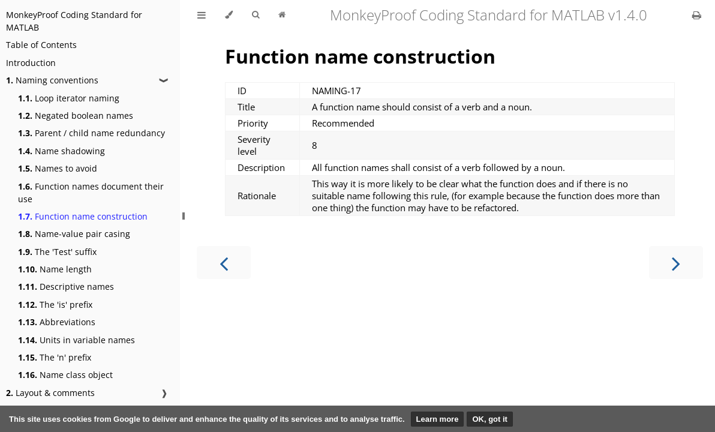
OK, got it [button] (489, 419)
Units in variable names (76, 340)
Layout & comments (50, 392)
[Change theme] (228, 15)
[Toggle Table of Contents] (201, 15)
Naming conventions (52, 80)
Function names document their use (91, 193)
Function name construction (83, 216)
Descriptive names (66, 286)
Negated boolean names (75, 115)
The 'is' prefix (55, 304)
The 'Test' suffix (57, 251)
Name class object (65, 374)
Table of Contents (41, 44)
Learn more (437, 419)
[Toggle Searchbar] (255, 15)
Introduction (31, 62)
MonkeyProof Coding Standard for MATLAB (74, 21)
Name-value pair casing (74, 233)
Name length (55, 269)
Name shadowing (61, 151)
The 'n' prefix (54, 357)
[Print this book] (696, 15)
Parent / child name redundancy (91, 133)
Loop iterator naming (68, 98)
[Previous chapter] (224, 262)
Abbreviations (56, 322)
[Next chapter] (676, 262)
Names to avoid (57, 168)
